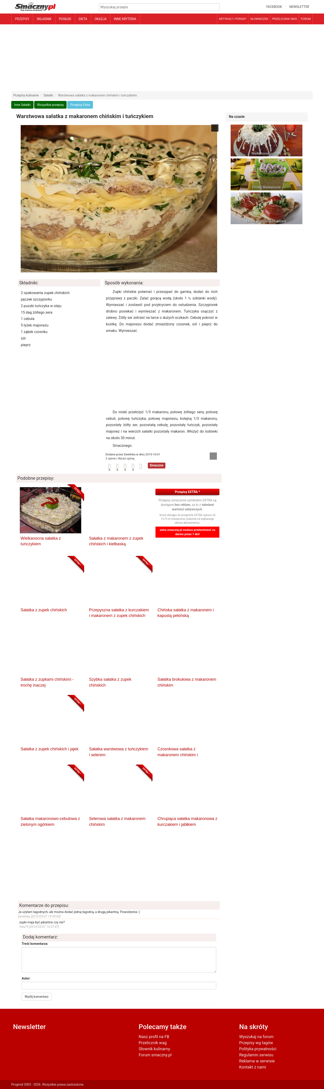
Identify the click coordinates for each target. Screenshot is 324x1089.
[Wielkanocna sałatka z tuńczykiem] (50, 511)
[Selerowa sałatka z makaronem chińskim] (119, 791)
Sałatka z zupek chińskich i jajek (49, 749)
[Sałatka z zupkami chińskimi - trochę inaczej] (50, 652)
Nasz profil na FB (154, 1036)
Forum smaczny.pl (155, 1054)
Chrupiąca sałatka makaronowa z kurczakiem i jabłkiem (187, 821)
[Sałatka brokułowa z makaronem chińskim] (187, 652)
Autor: (26, 978)
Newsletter (299, 7)
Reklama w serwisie (257, 1061)
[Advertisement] (162, 57)
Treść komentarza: (35, 943)
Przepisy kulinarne (26, 95)
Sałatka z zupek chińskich (43, 610)
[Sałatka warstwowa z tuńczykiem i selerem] (119, 722)
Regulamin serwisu (256, 1054)
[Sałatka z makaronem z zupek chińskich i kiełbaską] (119, 511)
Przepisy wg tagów (256, 1042)
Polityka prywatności (257, 1048)
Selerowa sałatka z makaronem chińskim (117, 821)
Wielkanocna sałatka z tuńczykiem (40, 541)
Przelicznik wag (284, 19)
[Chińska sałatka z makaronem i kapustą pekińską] (187, 583)
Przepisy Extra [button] (80, 105)
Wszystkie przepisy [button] (50, 105)
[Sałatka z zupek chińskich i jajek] (50, 722)
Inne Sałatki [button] (22, 105)
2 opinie (111, 458)
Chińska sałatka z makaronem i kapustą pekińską (186, 613)
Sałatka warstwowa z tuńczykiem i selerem (118, 752)
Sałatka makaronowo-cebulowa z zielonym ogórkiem (50, 821)
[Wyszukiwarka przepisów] (159, 7)
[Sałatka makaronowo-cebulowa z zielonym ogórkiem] (50, 791)
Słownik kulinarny (154, 1048)
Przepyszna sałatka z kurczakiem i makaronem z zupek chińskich (119, 613)
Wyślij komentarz (36, 996)
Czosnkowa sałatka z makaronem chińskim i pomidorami (178, 752)
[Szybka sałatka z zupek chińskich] (119, 652)
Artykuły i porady (233, 19)
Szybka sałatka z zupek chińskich (110, 682)
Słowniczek (259, 19)
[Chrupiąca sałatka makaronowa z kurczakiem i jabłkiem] (187, 791)
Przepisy (22, 19)
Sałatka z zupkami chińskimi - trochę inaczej (47, 682)
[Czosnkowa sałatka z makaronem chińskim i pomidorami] (187, 722)
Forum (306, 19)
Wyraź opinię (126, 458)
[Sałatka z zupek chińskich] (50, 583)
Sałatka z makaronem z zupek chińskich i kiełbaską (116, 541)
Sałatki (48, 95)
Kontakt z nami (252, 1067)
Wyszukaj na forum (256, 1036)
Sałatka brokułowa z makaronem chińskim (187, 682)
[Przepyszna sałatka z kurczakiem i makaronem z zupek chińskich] (119, 583)
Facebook (274, 7)
